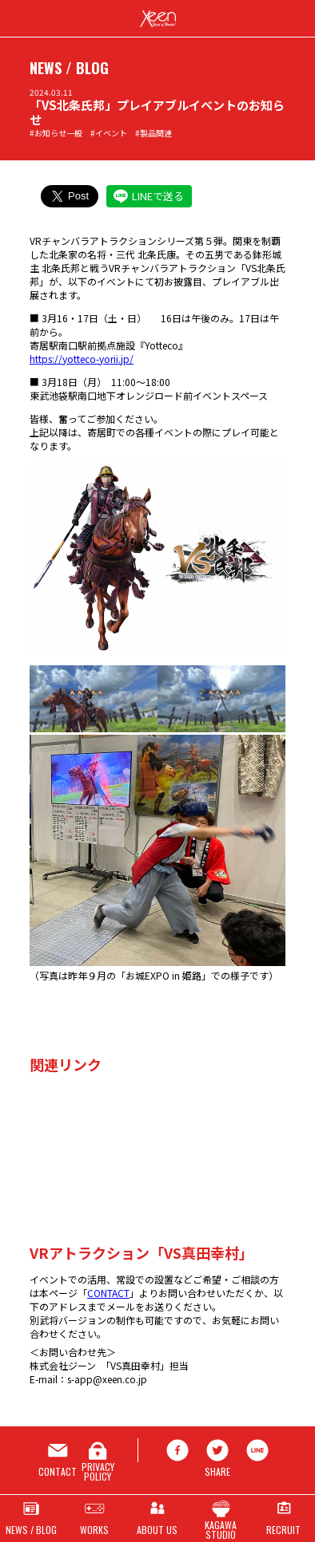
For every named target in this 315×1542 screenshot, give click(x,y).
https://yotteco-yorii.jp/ (82, 358)
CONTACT (108, 1292)
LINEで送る (158, 195)
